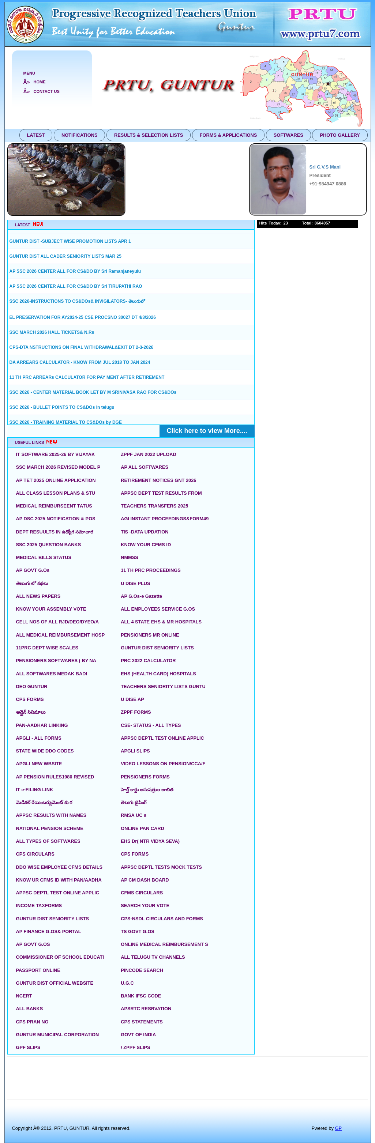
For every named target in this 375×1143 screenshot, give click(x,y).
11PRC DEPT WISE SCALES (47, 647)
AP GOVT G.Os (33, 570)
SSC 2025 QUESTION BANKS (48, 544)
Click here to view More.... (207, 430)
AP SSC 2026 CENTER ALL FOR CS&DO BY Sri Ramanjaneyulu (75, 271)
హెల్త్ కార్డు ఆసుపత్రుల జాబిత (147, 789)
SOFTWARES (288, 135)
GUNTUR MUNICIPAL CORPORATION (57, 1034)
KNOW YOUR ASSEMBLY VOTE (51, 609)
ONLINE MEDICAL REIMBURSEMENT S (164, 944)
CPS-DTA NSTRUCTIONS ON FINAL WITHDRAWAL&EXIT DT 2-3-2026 (82, 347)
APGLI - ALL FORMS (38, 738)
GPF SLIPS (28, 1047)
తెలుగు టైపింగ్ (133, 802)
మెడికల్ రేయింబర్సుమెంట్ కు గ (44, 802)
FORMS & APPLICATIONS (228, 135)
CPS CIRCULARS (35, 854)
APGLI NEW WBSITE (39, 763)
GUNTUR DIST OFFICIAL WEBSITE (55, 983)
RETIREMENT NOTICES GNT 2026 (158, 480)
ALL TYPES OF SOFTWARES (48, 841)
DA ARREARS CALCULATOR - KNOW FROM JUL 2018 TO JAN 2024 (80, 362)
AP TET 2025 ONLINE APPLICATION (56, 480)
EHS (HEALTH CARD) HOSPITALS (158, 673)
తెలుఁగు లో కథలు (32, 583)
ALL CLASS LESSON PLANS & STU (55, 493)
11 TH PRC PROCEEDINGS (151, 570)
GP (338, 1128)
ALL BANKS (29, 1008)
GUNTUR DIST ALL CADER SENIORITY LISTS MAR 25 (65, 256)
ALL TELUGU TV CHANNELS (153, 957)
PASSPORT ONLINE (38, 970)
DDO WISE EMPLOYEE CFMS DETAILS (59, 867)
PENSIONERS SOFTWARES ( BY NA (56, 660)
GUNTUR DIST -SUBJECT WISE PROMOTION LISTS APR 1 (70, 241)
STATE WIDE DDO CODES (45, 751)
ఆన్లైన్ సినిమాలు (31, 712)
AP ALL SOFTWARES (144, 467)
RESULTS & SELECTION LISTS (148, 135)
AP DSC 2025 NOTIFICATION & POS (55, 518)
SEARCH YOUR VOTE (145, 905)
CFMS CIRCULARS (142, 892)
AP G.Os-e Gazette (141, 596)
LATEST (36, 135)
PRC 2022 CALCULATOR (148, 660)
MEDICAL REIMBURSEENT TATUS (54, 506)
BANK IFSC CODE (141, 996)
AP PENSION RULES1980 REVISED (55, 777)
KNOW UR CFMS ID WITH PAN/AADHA (59, 880)
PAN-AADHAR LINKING (42, 725)
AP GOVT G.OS (33, 944)
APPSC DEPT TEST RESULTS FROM (161, 493)
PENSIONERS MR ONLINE (150, 635)
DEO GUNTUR (32, 686)
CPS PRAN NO (32, 1022)
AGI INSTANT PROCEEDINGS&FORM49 (165, 518)
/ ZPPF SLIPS (135, 1047)
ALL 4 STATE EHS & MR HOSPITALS (161, 622)
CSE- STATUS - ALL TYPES (151, 725)
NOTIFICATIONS (79, 135)
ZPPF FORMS (136, 712)
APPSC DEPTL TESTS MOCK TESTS (161, 867)
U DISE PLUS (135, 583)
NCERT (24, 996)
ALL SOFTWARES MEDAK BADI (51, 673)
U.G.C (127, 983)
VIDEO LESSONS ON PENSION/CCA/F (163, 763)
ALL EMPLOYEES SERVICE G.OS (158, 609)
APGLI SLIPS (135, 751)
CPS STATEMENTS (142, 1022)
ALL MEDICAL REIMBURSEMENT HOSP (60, 635)
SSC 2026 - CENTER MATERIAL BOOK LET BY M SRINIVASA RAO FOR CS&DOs (93, 392)
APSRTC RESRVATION (146, 1008)
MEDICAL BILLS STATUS (43, 557)
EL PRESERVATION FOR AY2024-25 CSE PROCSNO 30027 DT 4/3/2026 (83, 317)
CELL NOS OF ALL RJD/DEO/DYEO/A (57, 622)
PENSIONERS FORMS (145, 777)
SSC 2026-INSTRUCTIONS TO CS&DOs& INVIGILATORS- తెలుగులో (77, 301)
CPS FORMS (30, 699)
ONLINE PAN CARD (142, 828)
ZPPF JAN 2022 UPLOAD (148, 454)
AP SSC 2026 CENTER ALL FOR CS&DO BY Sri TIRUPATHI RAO (76, 286)
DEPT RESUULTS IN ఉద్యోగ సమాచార (54, 532)
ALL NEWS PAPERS (38, 596)
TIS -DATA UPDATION (144, 532)
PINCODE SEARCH (142, 970)
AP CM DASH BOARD (145, 880)
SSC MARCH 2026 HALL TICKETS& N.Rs (52, 332)
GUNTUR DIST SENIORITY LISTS (157, 647)
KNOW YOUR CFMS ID (146, 544)
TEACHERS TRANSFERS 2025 (154, 506)
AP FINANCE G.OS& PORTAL (48, 931)
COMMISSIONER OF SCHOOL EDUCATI (60, 957)
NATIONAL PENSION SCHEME (49, 828)
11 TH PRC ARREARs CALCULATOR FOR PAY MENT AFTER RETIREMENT (87, 377)
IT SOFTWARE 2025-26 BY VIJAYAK (55, 454)
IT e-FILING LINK (34, 789)
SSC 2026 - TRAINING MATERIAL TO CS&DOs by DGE (66, 422)
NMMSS (129, 557)
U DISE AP (132, 699)
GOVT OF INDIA (138, 1034)
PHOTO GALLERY (340, 135)
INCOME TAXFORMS (39, 905)
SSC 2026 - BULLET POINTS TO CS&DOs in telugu (62, 407)
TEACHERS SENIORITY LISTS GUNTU (163, 686)
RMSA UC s (133, 815)
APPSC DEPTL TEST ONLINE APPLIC (162, 738)
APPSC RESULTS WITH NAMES (51, 815)
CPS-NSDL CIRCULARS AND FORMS (162, 918)
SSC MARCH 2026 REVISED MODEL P (58, 467)
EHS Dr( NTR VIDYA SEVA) (150, 841)
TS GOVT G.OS (137, 931)
